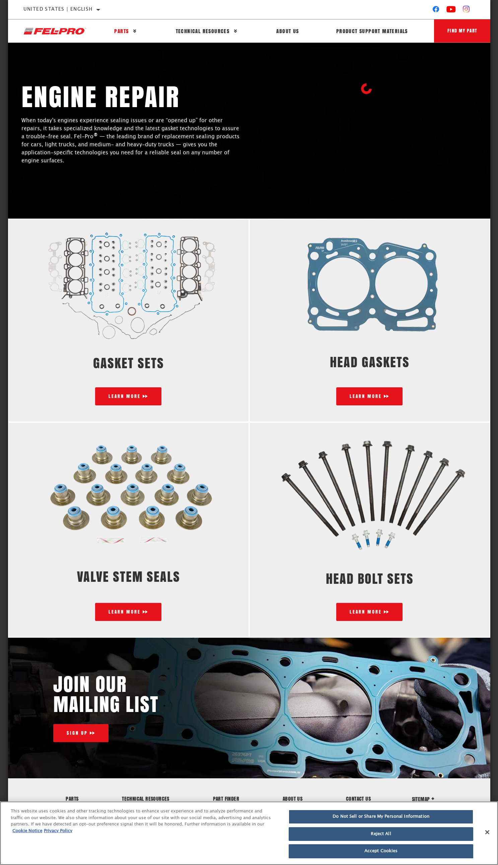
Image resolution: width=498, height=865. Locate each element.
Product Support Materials (372, 31)
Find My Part (462, 30)
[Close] (487, 832)
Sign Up (77, 732)
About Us (287, 31)
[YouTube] (451, 10)
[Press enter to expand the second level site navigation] (135, 30)
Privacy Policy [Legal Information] (58, 831)
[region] (249, 833)
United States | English (58, 9)
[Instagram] (466, 10)
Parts (121, 31)
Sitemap (423, 799)
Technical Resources (203, 31)
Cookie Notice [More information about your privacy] (27, 831)
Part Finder (226, 798)
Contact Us (358, 798)
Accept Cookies (381, 851)
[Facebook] (435, 10)
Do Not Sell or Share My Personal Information (381, 816)
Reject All (381, 834)
